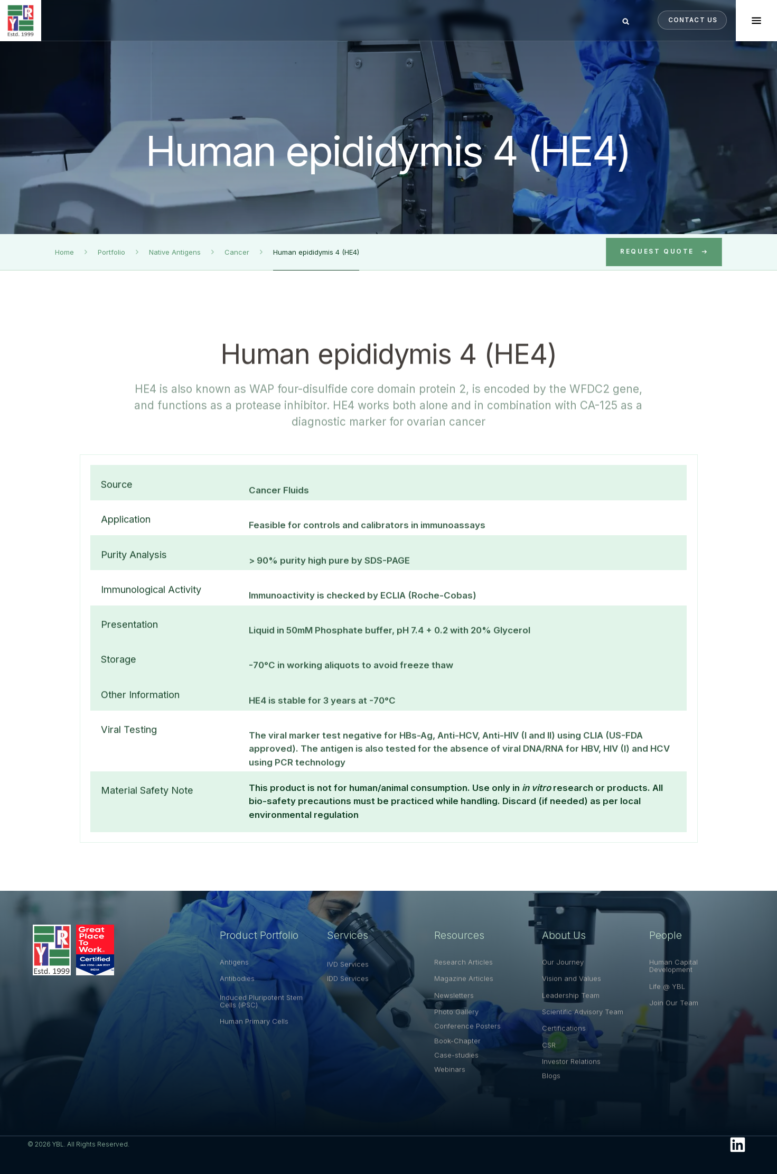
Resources (459, 939)
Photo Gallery (456, 1026)
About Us (564, 939)
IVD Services (348, 978)
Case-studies (456, 1069)
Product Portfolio (259, 939)
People (665, 939)
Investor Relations (571, 1075)
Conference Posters (467, 1040)
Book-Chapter (457, 1055)
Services (347, 939)
